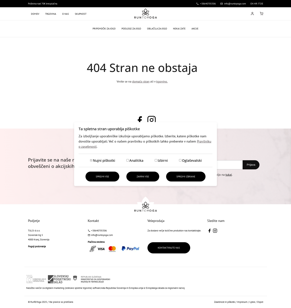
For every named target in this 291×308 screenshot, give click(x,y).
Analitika (136, 160)
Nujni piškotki (104, 160)
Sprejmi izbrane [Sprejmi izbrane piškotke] (185, 176)
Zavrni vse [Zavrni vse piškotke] (143, 176)
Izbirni (163, 160)
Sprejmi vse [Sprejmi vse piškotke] (102, 176)
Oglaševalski (192, 160)
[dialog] (145, 154)
